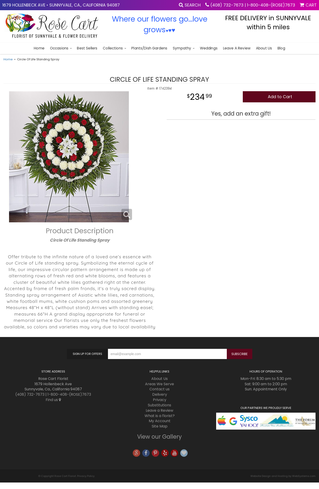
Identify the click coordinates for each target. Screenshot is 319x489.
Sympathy (182, 48)
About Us (264, 48)
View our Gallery (159, 436)
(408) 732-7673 (226, 5)
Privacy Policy (86, 476)
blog (281, 48)
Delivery (159, 394)
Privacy (159, 399)
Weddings (209, 48)
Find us (53, 399)
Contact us (159, 389)
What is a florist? (160, 415)
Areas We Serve (159, 384)
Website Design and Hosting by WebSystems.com (283, 476)
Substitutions (159, 405)
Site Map (159, 426)
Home (39, 48)
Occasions (59, 48)
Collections (113, 48)
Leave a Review (236, 48)
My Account (160, 421)
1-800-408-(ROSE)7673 (271, 5)
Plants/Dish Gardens (149, 48)
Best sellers (87, 48)
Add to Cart (280, 97)
